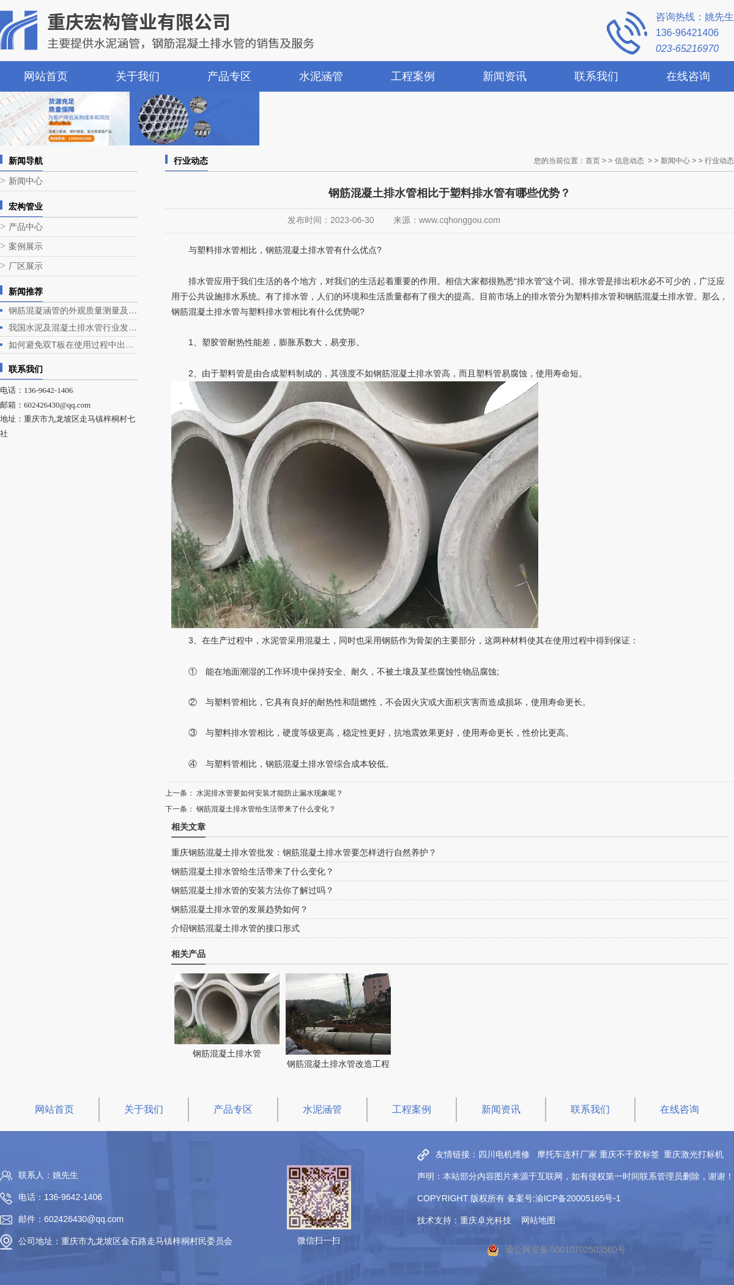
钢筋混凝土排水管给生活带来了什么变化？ (265, 809)
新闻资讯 (505, 76)
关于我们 (138, 76)
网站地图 (538, 1220)
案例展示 (26, 246)
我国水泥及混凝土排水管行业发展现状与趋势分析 (73, 327)
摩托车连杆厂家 (567, 1154)
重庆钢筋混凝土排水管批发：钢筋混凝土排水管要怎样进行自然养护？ (304, 852)
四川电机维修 (504, 1154)
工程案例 (413, 76)
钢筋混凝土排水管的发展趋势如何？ (239, 909)
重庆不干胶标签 (629, 1154)
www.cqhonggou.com (459, 220)
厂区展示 (26, 266)
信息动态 (629, 160)
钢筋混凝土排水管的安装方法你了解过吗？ (252, 890)
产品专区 (229, 76)
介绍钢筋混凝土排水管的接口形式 (235, 928)
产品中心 (26, 227)
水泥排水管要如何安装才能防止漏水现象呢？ (269, 793)
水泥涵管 (321, 76)
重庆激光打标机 (694, 1154)
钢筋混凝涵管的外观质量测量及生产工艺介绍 (73, 310)
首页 (592, 160)
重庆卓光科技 (485, 1220)
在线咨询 (688, 76)
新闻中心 (26, 181)
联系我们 (596, 76)
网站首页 (46, 76)
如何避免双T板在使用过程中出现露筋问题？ (73, 345)
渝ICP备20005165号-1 (578, 1198)
